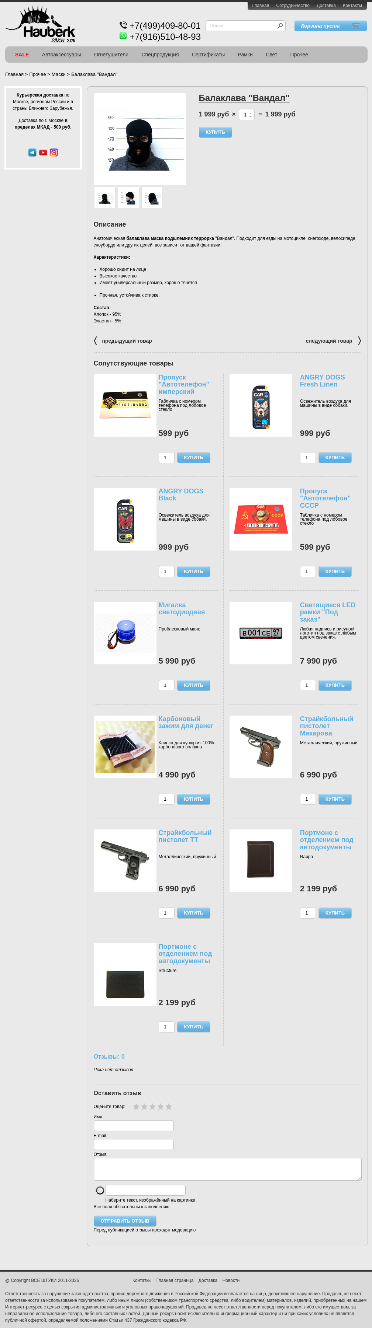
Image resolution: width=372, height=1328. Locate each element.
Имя (98, 1116)
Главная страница (175, 1284)
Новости (231, 1284)
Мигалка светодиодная (182, 608)
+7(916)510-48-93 (165, 37)
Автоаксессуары (61, 54)
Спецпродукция (160, 54)
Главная (260, 5)
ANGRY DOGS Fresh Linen (322, 381)
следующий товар (333, 340)
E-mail (100, 1135)
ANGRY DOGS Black (181, 494)
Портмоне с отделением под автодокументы (327, 840)
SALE (22, 54)
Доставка (326, 5)
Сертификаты (208, 54)
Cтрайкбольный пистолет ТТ (185, 836)
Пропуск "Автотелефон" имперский (184, 385)
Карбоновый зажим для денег (186, 722)
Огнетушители (111, 54)
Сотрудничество (293, 5)
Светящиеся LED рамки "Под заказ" (327, 612)
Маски (59, 74)
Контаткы (141, 1284)
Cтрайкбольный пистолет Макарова (326, 726)
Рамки (245, 54)
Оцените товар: (109, 1106)
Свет (271, 54)
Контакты (352, 5)
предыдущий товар (123, 340)
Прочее (299, 54)
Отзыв (100, 1154)
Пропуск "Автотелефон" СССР (325, 498)
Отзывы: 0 (109, 1056)
